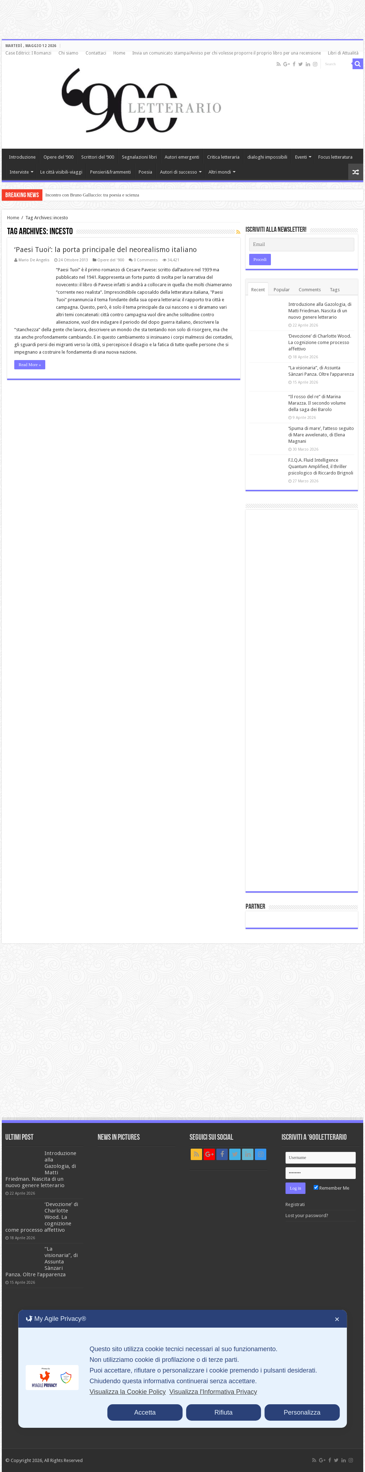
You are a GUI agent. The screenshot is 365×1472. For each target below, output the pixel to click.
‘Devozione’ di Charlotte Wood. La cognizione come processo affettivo (319, 342)
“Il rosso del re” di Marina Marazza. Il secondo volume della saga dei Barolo (317, 403)
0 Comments (146, 260)
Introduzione (22, 157)
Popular (282, 289)
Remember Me (331, 1188)
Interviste (19, 172)
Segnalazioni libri (139, 157)
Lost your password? (307, 1215)
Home (119, 53)
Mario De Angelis (34, 260)
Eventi (301, 157)
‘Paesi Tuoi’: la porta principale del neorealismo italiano (105, 249)
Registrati (295, 1204)
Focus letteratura (335, 157)
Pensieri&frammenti (110, 172)
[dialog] (182, 1369)
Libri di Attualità (343, 53)
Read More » (30, 364)
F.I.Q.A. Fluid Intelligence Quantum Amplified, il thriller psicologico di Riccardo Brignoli (320, 466)
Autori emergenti (182, 157)
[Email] (301, 244)
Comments (310, 289)
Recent (258, 289)
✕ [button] (337, 1319)
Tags (335, 289)
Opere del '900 (110, 260)
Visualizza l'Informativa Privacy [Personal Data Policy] (213, 1391)
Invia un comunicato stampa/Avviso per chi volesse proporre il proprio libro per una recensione (226, 53)
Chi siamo (68, 53)
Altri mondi (220, 172)
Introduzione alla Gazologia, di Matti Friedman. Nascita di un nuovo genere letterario (319, 311)
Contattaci (96, 53)
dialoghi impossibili (267, 157)
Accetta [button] (145, 1412)
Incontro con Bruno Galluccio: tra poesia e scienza (92, 195)
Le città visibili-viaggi (61, 172)
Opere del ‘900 (58, 157)
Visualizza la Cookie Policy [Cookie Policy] (127, 1391)
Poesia (145, 172)
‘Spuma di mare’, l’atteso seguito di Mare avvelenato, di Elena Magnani (321, 435)
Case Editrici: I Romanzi (28, 53)
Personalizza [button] (302, 1412)
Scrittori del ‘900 (97, 157)
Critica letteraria (223, 157)
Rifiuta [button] (224, 1412)
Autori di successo (178, 172)
